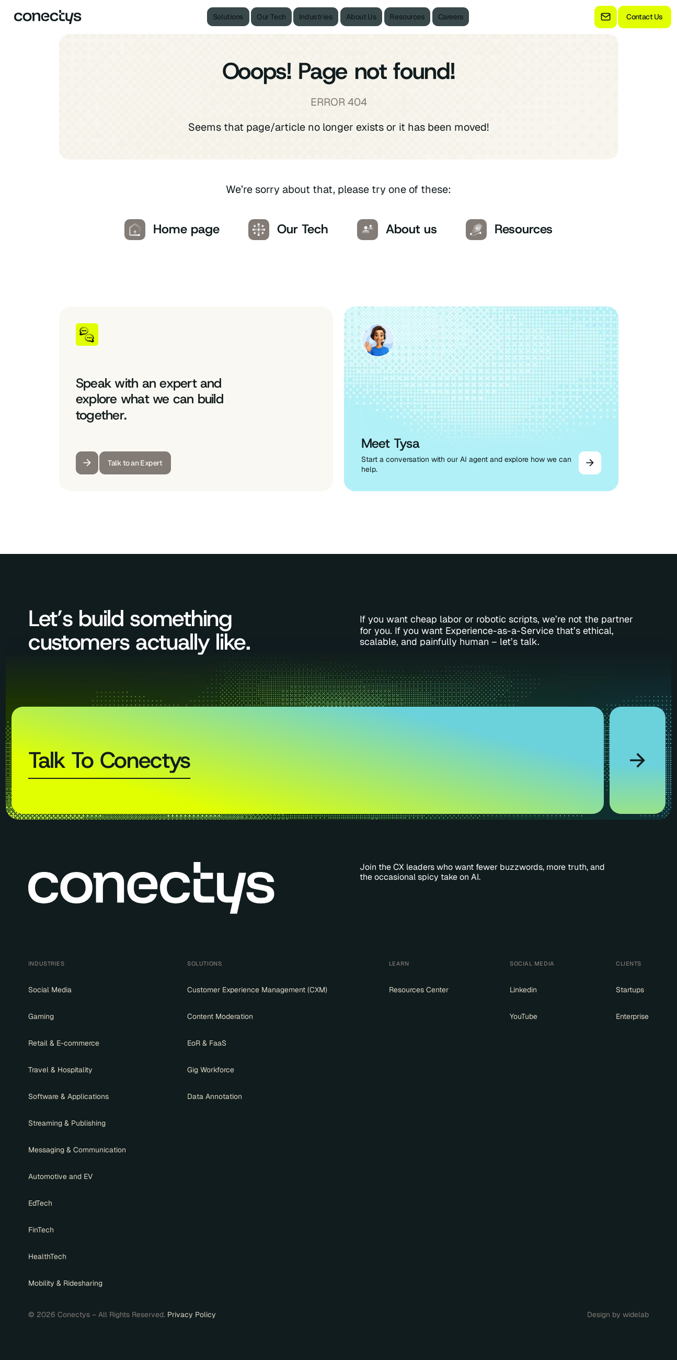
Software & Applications (68, 1096)
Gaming (41, 1016)
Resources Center (419, 989)
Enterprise (632, 1016)
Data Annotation (214, 1096)
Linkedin (523, 989)
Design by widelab (618, 1314)
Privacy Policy (191, 1314)
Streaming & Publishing (67, 1123)
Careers (451, 16)
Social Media (50, 989)
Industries (316, 16)
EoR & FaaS (206, 1043)
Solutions (228, 16)
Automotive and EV (60, 1176)
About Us (361, 16)
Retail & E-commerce (63, 1043)
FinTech (41, 1229)
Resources (406, 16)
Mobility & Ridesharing (65, 1283)
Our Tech (271, 16)
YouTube (523, 1016)
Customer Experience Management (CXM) (257, 989)
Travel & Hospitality (60, 1069)
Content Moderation (220, 1016)
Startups (630, 989)
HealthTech (47, 1256)
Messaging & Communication (77, 1149)
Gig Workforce (210, 1069)
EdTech (40, 1203)
